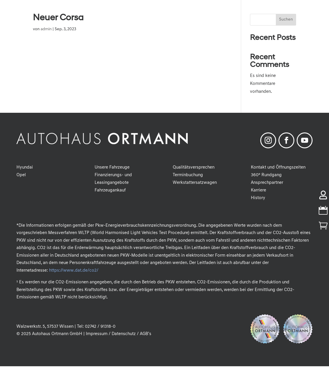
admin (46, 29)
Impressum (97, 334)
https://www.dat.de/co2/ (73, 270)
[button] (13, 377)
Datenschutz (124, 334)
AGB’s (145, 334)
